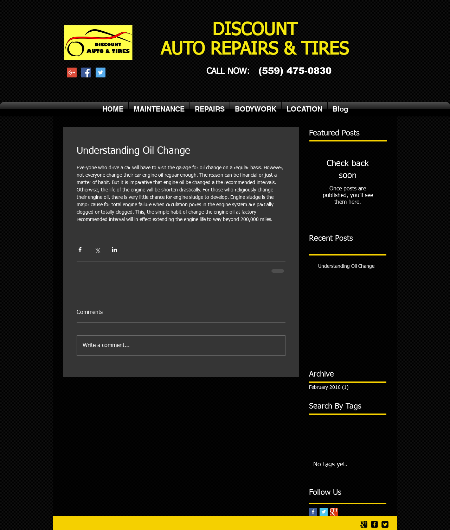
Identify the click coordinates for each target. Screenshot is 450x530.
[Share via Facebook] (80, 249)
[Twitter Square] (384, 524)
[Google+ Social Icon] (72, 72)
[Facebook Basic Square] (313, 512)
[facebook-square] (374, 524)
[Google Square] (363, 524)
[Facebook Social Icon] (86, 72)
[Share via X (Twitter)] (97, 249)
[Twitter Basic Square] (324, 512)
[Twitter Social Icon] (100, 72)
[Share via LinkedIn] (114, 249)
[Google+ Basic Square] (334, 512)
